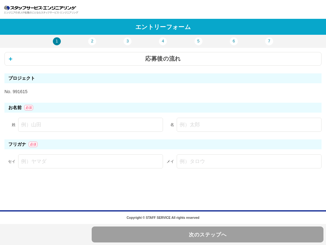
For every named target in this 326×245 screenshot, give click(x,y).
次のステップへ (208, 234)
